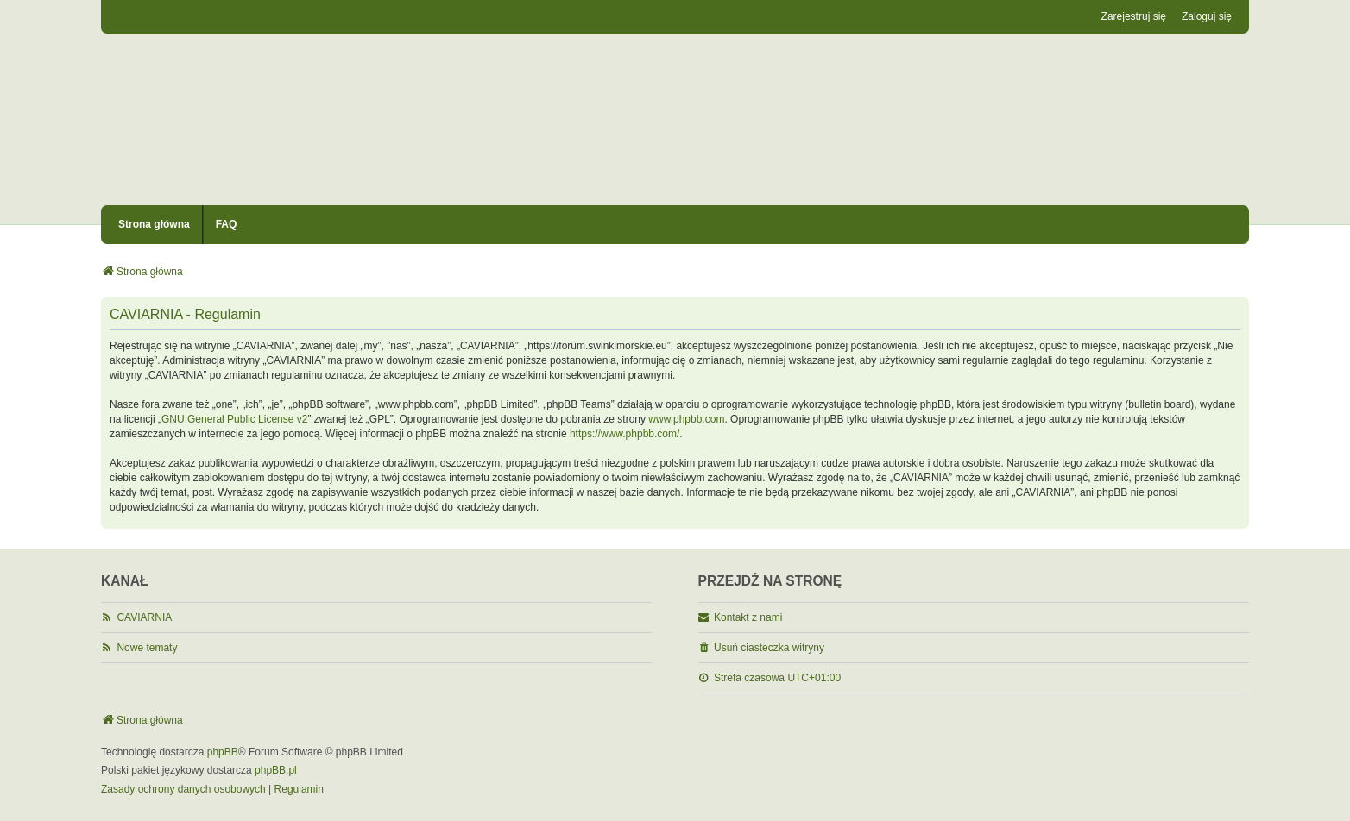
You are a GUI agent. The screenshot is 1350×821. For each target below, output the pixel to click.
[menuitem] (183, 789)
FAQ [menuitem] (226, 224)
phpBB (222, 752)
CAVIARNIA (144, 617)
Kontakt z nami (748, 617)
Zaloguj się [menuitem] (1207, 16)
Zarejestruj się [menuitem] (1133, 16)
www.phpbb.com (686, 419)
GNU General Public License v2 (234, 419)
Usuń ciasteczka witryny (769, 648)
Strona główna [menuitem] (154, 224)
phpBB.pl (276, 770)
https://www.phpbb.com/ (624, 434)
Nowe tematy (147, 648)
